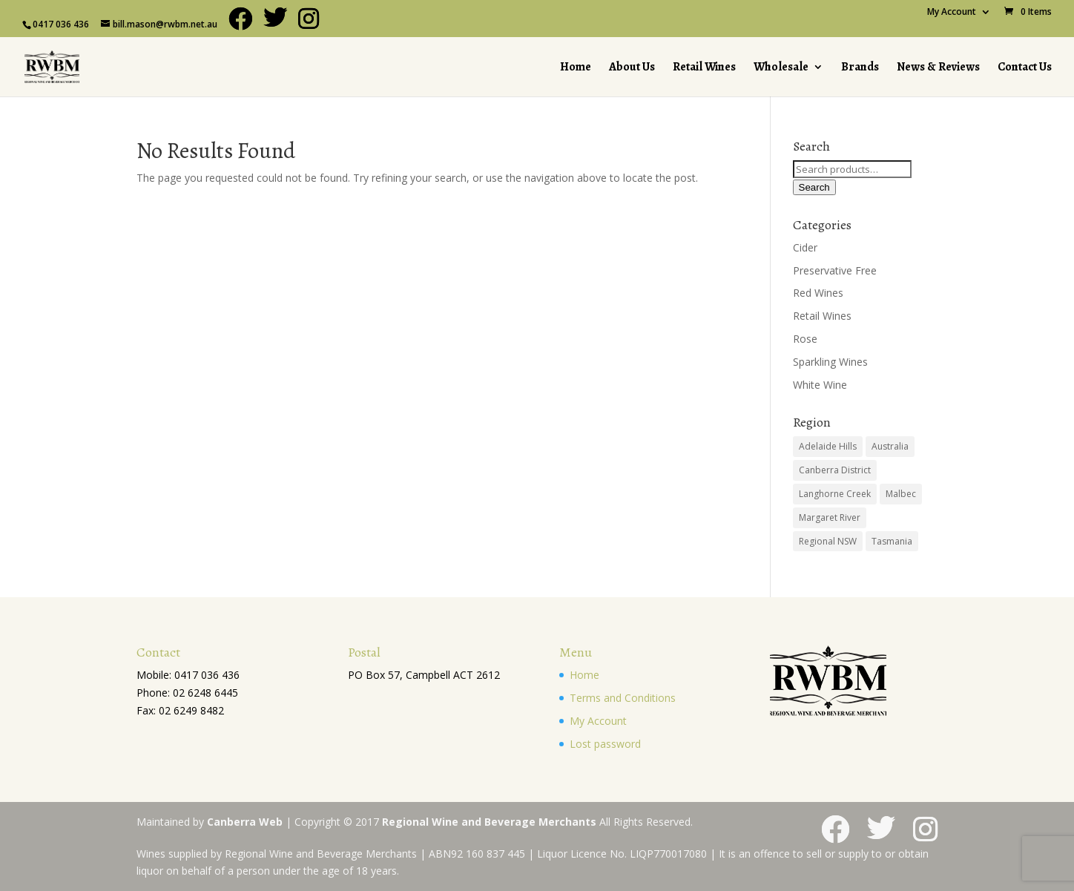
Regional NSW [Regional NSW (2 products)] (828, 541)
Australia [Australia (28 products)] (890, 446)
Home (575, 68)
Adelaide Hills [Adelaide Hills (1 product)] (828, 446)
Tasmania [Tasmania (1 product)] (892, 541)
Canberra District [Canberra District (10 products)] (835, 470)
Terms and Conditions (623, 698)
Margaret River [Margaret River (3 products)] (829, 517)
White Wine (820, 385)
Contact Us (1025, 68)
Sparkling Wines (830, 362)
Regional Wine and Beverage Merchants (489, 822)
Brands (860, 68)
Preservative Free (835, 270)
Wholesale (781, 68)
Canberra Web (245, 822)
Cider (805, 247)
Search (814, 187)
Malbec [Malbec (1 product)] (901, 493)
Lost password (605, 744)
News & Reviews (938, 68)
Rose (805, 339)
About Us (632, 68)
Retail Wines (704, 68)
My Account (951, 12)
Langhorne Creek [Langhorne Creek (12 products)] (835, 493)
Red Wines (818, 293)
